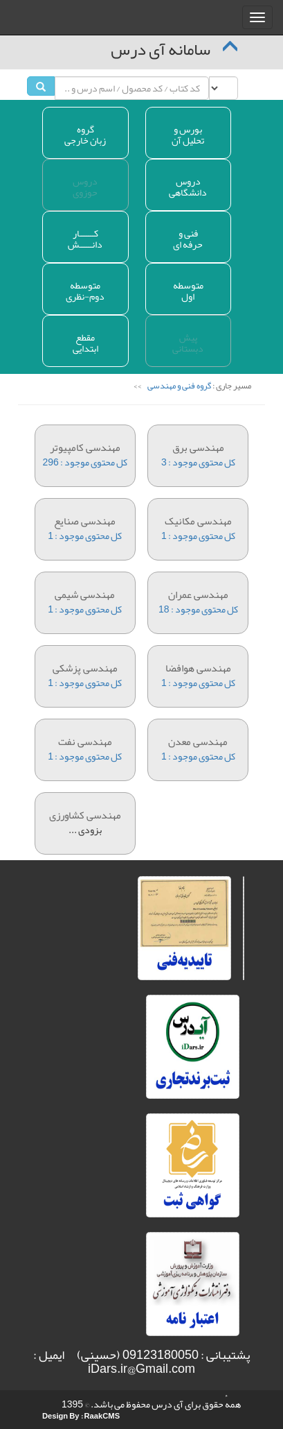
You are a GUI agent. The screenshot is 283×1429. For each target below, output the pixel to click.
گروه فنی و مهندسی (178, 385)
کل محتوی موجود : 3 (199, 448)
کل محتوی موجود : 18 (199, 595)
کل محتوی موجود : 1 (85, 522)
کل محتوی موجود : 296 (85, 448)
